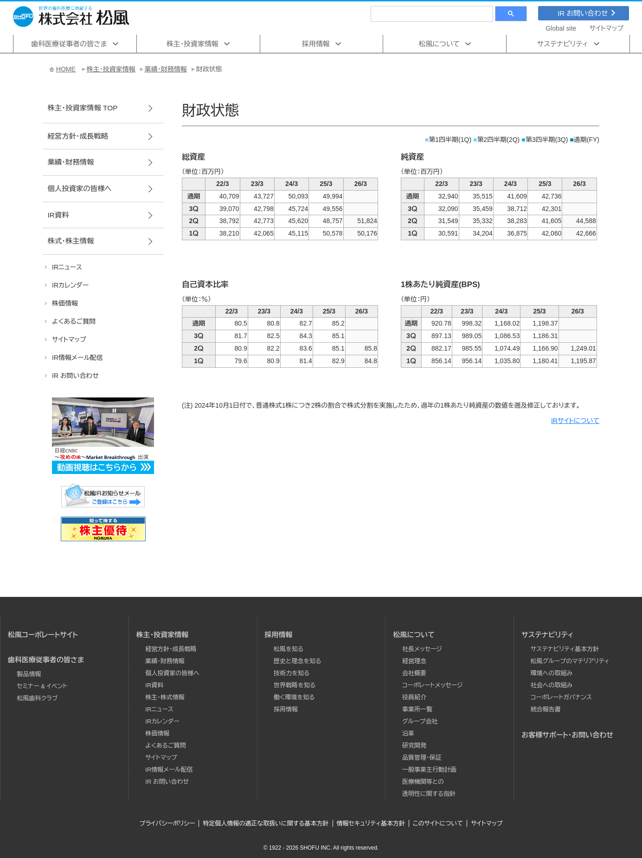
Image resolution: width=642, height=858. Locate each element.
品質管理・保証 (422, 757)
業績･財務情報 (166, 69)
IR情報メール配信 (169, 769)
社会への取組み (551, 685)
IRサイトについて (575, 420)
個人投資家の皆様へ (79, 188)
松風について (439, 44)
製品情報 (29, 674)
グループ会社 (420, 721)
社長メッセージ (422, 649)
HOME (66, 69)
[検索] (431, 13)
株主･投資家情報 (193, 44)
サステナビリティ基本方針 (565, 649)
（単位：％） (196, 299)
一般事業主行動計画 (429, 769)
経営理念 (414, 661)
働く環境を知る (294, 697)
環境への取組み (551, 673)
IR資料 (58, 215)
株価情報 (157, 733)
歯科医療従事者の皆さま (69, 44)
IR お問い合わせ (586, 13)
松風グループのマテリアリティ (570, 661)
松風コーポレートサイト (43, 635)
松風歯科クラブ (37, 698)
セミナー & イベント (42, 686)
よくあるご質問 (165, 745)
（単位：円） (415, 299)
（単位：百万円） (203, 171)
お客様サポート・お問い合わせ (567, 735)
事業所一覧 (417, 709)
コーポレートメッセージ (432, 685)
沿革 (408, 733)
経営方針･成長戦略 (77, 136)
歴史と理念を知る (297, 661)
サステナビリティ (562, 44)
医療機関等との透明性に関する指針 (429, 787)
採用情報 (316, 44)
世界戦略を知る (294, 685)
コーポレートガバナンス (561, 697)
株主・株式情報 (165, 697)
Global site (561, 28)
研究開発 (414, 745)
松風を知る (288, 649)
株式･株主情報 (70, 241)
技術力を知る (291, 673)
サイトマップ (607, 28)
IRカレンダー (162, 721)
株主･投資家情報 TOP (82, 108)
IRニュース (159, 709)
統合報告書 (546, 709)
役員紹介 (414, 697)
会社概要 (414, 673)
